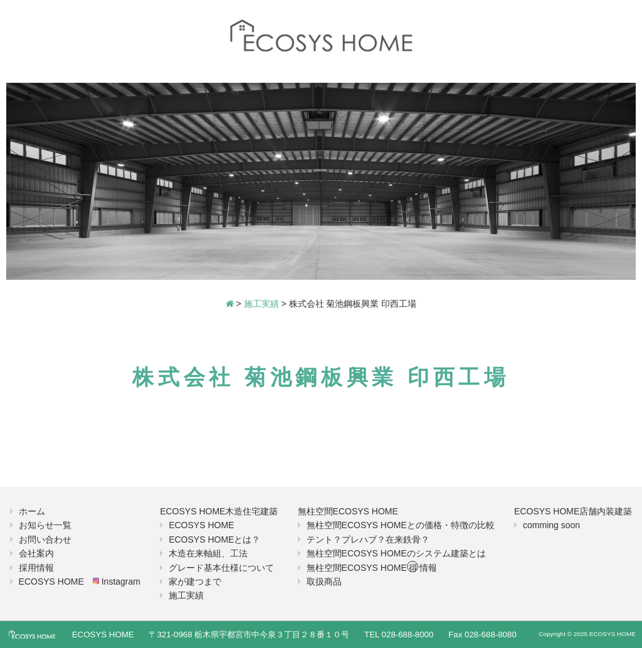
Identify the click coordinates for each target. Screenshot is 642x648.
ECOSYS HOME (201, 525)
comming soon (551, 525)
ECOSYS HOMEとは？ (214, 539)
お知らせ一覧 (45, 525)
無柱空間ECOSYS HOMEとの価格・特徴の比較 (401, 525)
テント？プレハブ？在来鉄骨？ (368, 539)
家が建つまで (195, 581)
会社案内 (36, 553)
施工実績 (186, 595)
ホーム (32, 511)
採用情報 (36, 568)
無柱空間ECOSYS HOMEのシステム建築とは (396, 553)
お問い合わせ (45, 539)
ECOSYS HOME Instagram (79, 581)
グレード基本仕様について (221, 568)
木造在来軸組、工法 (208, 553)
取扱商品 (324, 581)
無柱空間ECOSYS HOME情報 (372, 568)
